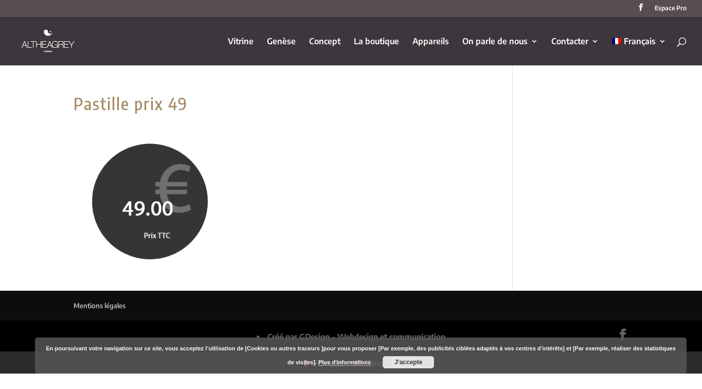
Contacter (569, 42)
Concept (324, 42)
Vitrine (241, 42)
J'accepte (408, 362)
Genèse (281, 42)
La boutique (376, 42)
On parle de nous (495, 42)
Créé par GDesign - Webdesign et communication (356, 336)
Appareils (430, 42)
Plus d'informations (344, 362)
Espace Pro (671, 8)
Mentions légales (99, 306)
